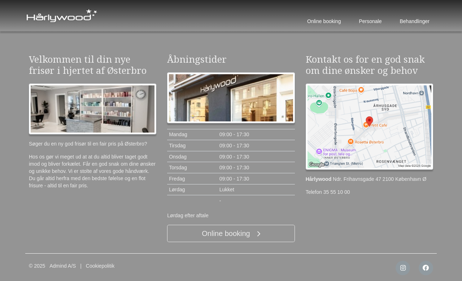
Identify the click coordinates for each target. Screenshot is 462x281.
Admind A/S (62, 266)
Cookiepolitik (100, 266)
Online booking (324, 21)
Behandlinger (415, 21)
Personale (370, 21)
